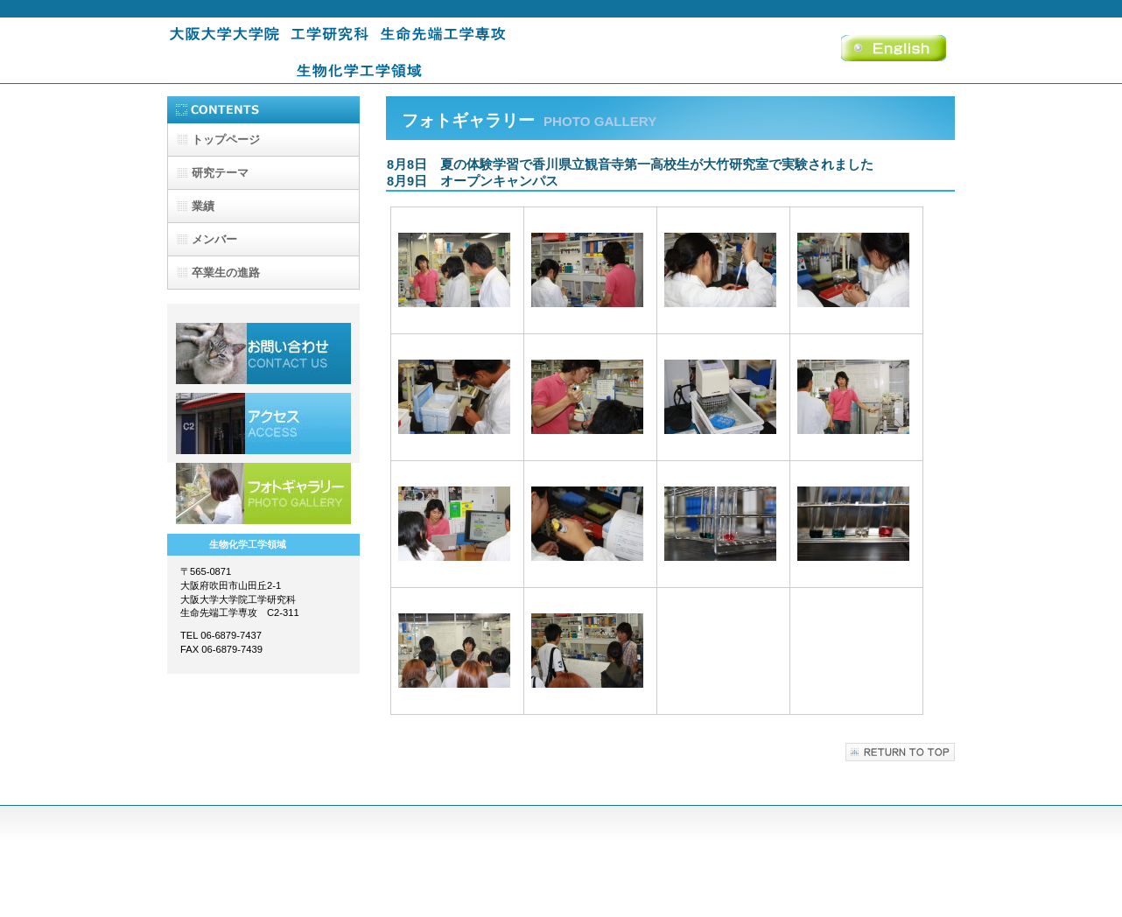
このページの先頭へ (900, 752)
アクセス (263, 423)
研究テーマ (220, 172)
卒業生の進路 (226, 272)
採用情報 (263, 353)
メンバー (214, 239)
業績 (203, 206)
